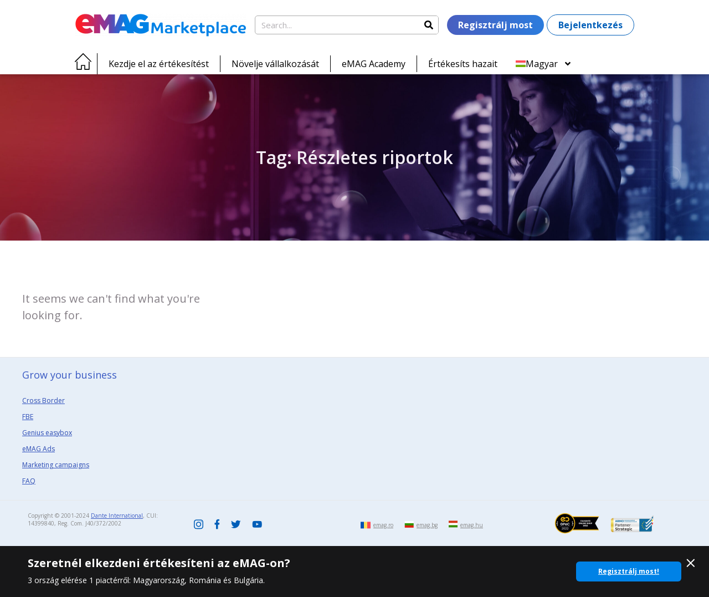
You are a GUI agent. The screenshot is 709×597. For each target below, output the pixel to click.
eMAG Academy (373, 64)
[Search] (428, 25)
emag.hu (471, 525)
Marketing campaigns (55, 465)
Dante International (117, 515)
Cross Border (43, 400)
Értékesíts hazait (462, 64)
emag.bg (427, 525)
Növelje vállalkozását (275, 64)
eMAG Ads (38, 448)
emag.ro (383, 525)
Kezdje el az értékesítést (159, 64)
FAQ (28, 481)
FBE (27, 416)
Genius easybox (47, 432)
